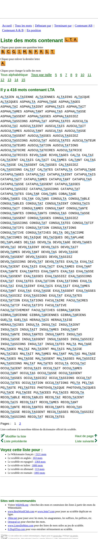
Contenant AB (83, 25)
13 (9, 80)
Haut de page (86, 431)
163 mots (37, 453)
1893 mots (39, 468)
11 (89, 75)
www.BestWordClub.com (21, 506)
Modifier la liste (13, 431)
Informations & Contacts (68, 534)
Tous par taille (41, 75)
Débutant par (43, 25)
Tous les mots (23, 25)
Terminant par (63, 25)
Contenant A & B (13, 30)
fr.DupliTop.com (16, 524)
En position (34, 30)
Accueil (7, 25)
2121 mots (40, 449)
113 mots (39, 464)
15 (23, 80)
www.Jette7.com (46, 506)
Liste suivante (86, 436)
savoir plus (57, 531)
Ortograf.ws (14, 517)
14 (16, 80)
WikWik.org (22, 500)
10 (82, 75)
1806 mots (37, 460)
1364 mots (40, 456)
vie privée (74, 531)
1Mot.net (12, 513)
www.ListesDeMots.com (20, 520)
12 (2, 80)
